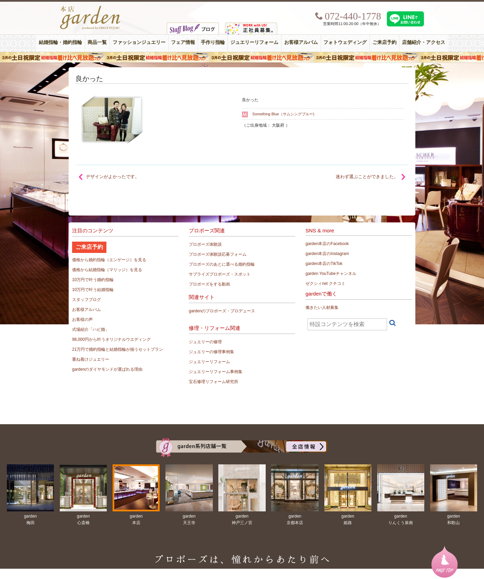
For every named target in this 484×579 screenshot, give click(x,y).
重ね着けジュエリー (90, 359)
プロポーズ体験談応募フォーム (217, 254)
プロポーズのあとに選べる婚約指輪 (222, 264)
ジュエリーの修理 (205, 341)
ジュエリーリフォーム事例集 (215, 371)
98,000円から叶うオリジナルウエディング (111, 339)
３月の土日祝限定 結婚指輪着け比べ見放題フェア (242, 57)
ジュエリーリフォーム (254, 42)
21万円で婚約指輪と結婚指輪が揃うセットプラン (117, 349)
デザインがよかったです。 (112, 176)
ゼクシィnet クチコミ (325, 283)
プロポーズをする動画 (209, 284)
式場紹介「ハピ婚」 (90, 329)
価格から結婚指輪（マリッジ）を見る (107, 269)
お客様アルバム (301, 42)
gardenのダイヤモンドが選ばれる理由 (107, 369)
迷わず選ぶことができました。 (367, 176)
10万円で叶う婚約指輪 (93, 279)
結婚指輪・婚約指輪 (60, 42)
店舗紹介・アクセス (423, 42)
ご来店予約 (384, 42)
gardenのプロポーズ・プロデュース (222, 311)
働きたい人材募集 (322, 307)
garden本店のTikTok (324, 263)
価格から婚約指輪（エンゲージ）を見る (109, 259)
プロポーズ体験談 (205, 244)
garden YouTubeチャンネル (331, 273)
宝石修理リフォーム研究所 (213, 381)
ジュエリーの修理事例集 (211, 351)
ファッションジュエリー (139, 42)
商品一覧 (97, 42)
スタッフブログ (86, 299)
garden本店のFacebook (327, 243)
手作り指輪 (213, 42)
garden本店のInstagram (327, 253)
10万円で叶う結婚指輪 (93, 289)
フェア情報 (183, 42)
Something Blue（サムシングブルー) (283, 114)
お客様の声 (82, 319)
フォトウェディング (345, 42)
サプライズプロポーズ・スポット (220, 274)
